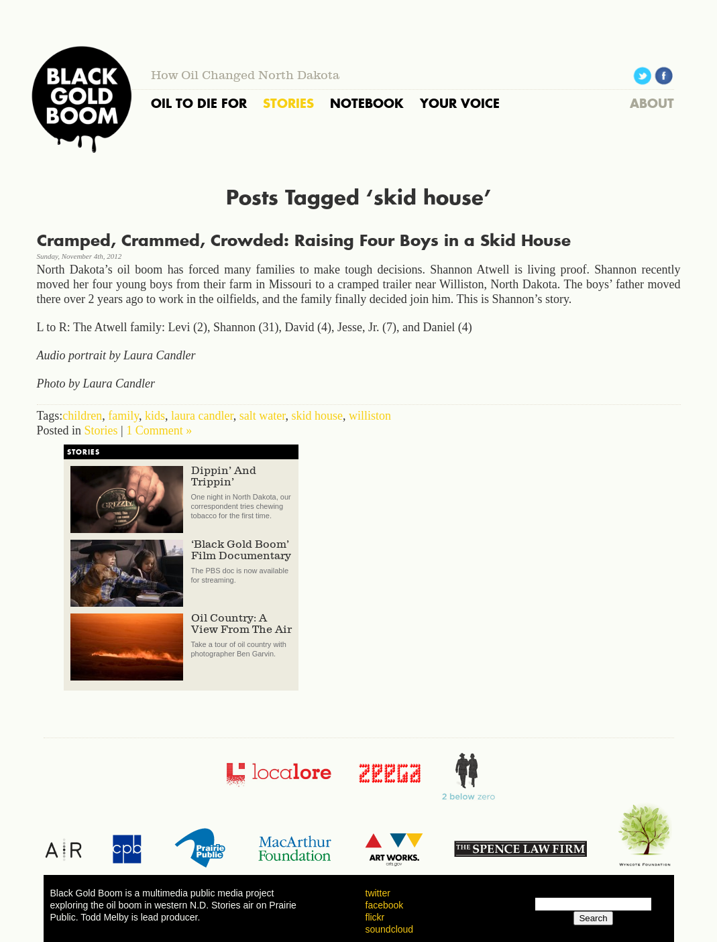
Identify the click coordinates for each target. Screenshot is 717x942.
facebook (385, 905)
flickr (375, 917)
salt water (262, 415)
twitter (378, 893)
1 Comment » (159, 430)
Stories (101, 430)
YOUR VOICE (460, 103)
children (82, 415)
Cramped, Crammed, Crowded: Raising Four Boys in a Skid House (304, 240)
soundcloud (390, 929)
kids (155, 415)
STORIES (288, 103)
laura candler (202, 415)
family (123, 415)
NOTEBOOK (367, 103)
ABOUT (652, 103)
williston (370, 415)
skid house (317, 415)
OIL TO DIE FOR (199, 103)
